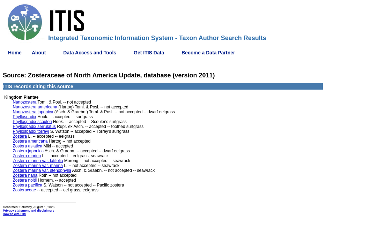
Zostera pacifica (27, 185)
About (39, 52)
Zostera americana (30, 141)
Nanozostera (24, 102)
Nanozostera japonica (33, 111)
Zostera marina (27, 155)
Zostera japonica (28, 151)
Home (15, 52)
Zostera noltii (25, 180)
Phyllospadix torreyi (31, 131)
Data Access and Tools (89, 52)
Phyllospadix (24, 116)
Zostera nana (25, 175)
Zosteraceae (24, 190)
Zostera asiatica (27, 146)
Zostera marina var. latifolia (38, 160)
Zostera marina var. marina (37, 165)
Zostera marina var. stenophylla (42, 170)
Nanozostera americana (35, 107)
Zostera (20, 136)
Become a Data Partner (208, 52)
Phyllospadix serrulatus (34, 126)
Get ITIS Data (149, 52)
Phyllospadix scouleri (32, 121)
